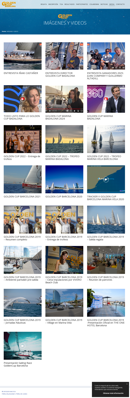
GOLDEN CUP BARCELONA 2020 (63, 196)
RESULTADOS (69, 4)
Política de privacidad (8, 394)
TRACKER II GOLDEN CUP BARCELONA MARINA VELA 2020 (105, 198)
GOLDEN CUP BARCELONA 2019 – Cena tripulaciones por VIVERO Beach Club (63, 279)
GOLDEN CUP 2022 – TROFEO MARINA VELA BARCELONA (104, 158)
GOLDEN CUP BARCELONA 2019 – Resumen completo (22, 238)
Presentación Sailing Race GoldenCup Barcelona (18, 364)
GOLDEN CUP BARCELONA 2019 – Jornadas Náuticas (22, 321)
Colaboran (94, 4)
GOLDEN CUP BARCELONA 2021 (22, 196)
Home (4, 31)
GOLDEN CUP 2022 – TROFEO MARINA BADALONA (62, 158)
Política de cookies (21, 394)
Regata (44, 4)
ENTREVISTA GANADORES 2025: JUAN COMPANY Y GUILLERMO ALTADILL (105, 75)
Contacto (120, 4)
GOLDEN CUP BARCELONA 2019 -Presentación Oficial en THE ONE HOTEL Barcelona (106, 322)
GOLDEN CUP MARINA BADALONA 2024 (58, 117)
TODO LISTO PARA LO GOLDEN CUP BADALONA (22, 117)
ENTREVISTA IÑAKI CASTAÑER (21, 73)
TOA (61, 4)
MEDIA (111, 4)
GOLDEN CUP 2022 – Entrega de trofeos (22, 158)
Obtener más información (113, 393)
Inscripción (53, 4)
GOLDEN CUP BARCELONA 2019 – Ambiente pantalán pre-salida (22, 278)
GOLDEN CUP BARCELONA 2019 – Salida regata (105, 238)
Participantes (82, 4)
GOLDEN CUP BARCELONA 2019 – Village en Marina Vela (63, 321)
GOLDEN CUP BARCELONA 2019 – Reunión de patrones (105, 278)
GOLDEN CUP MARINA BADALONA (100, 117)
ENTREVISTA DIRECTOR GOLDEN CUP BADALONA (60, 74)
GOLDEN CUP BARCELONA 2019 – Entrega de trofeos (63, 238)
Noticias (104, 4)
